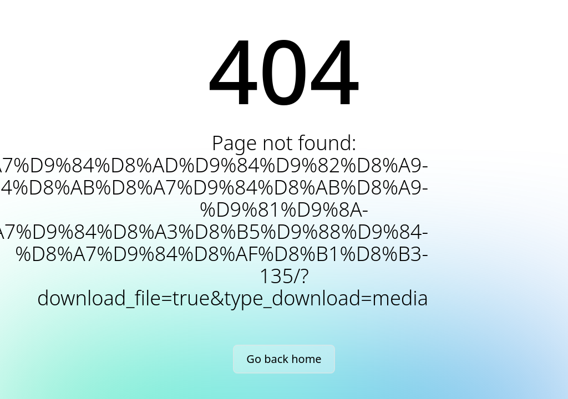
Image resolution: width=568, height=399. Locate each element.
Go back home (283, 358)
